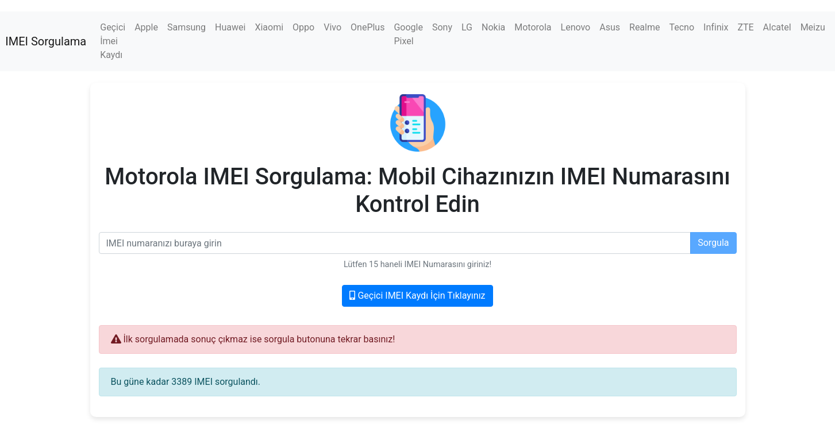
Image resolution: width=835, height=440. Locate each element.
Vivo (332, 27)
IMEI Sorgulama (45, 41)
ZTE (745, 27)
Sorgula (713, 242)
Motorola (532, 27)
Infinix (715, 27)
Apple (146, 27)
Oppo (303, 27)
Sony (442, 27)
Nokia (493, 27)
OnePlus (367, 27)
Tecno (681, 27)
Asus (609, 27)
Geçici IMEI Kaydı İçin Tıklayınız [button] (417, 295)
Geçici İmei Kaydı (112, 41)
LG (466, 27)
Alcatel (777, 27)
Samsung (186, 27)
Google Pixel (408, 34)
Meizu (813, 27)
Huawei (230, 27)
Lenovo (576, 27)
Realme (644, 27)
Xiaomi (269, 27)
